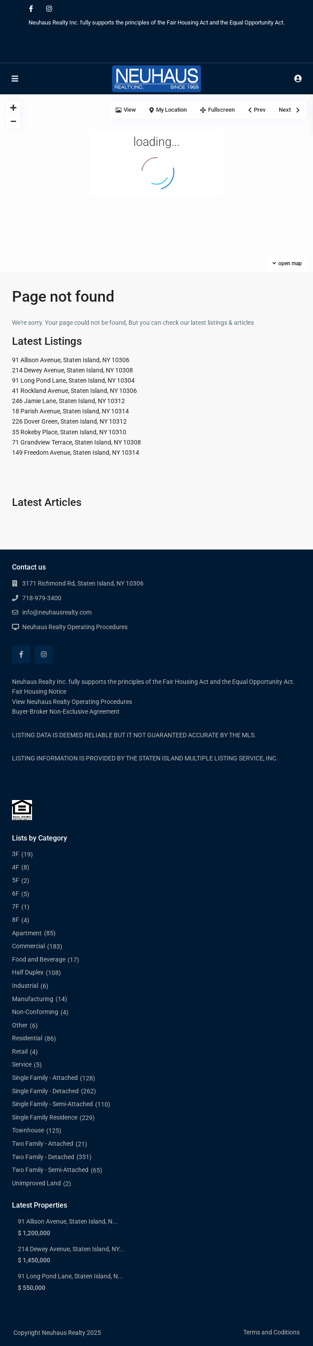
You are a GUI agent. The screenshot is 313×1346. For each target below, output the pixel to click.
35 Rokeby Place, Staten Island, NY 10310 (69, 432)
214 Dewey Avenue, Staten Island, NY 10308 (72, 370)
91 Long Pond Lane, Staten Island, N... (70, 1276)
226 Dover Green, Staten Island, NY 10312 (69, 421)
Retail (20, 1051)
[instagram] (49, 9)
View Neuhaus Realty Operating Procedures (72, 701)
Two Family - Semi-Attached (50, 1169)
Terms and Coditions (271, 1332)
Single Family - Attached (45, 1077)
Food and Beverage (38, 959)
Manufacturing (32, 998)
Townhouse (28, 1130)
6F (15, 893)
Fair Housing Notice (39, 691)
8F (15, 919)
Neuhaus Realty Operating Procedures (75, 627)
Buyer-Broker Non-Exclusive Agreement (66, 711)
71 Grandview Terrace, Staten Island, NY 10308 (76, 442)
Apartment (27, 933)
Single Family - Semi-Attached (52, 1104)
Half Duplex (28, 972)
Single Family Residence (44, 1117)
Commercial (28, 946)
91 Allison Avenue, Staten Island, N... (68, 1221)
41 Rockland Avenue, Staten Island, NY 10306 (74, 390)
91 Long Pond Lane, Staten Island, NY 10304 (73, 380)
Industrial (25, 985)
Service (22, 1064)
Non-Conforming (35, 1011)
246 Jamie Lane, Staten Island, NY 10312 (68, 400)
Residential (27, 1038)
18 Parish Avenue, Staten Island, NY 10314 (70, 411)
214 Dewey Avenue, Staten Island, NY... (71, 1249)
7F (15, 906)
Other (20, 1025)
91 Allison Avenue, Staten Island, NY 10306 (70, 360)
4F (15, 867)
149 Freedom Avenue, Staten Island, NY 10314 (75, 452)
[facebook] (31, 9)
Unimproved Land (36, 1183)
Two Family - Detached (43, 1156)
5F (15, 880)
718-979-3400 (41, 598)
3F (15, 853)
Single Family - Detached (45, 1091)
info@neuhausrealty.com (57, 612)
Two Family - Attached (42, 1143)
